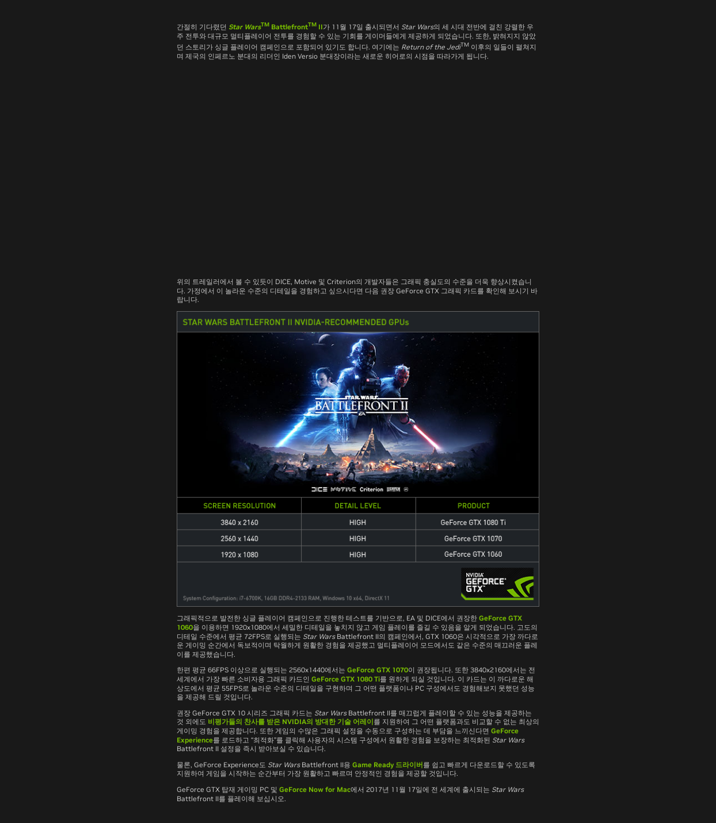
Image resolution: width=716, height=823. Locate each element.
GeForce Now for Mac (315, 789)
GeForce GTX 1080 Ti (345, 679)
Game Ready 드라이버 (387, 764)
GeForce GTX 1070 (377, 669)
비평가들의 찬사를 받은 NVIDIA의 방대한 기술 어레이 (291, 721)
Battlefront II (275, 26)
